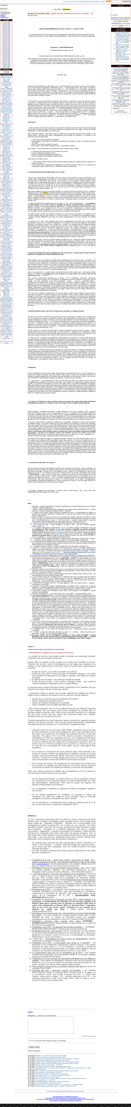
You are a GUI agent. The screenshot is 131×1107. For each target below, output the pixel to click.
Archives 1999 (6, 66)
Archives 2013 (6, 43)
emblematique (126, 23)
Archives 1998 (6, 67)
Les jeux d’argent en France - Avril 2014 (6, 144)
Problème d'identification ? (4, 16)
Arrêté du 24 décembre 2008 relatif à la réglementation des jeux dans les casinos (6, 280)
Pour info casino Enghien (119, 79)
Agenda (83, 1)
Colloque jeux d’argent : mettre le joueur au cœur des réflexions (52, 1084)
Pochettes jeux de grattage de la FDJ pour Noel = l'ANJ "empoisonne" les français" (58, 1062)
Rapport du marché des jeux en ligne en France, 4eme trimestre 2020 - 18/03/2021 (6, 79)
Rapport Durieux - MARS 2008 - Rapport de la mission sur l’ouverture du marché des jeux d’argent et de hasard (6, 294)
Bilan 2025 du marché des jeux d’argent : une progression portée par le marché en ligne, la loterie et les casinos (123, 57)
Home (64, 1)
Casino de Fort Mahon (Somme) (120, 99)
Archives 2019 (6, 33)
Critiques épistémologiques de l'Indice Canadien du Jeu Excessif (53, 1063)
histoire (125, 21)
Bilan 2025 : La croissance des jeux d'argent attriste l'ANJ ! (51, 1059)
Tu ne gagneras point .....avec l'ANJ (45, 1083)
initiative (121, 25)
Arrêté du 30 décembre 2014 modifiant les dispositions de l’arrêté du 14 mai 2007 (6, 119)
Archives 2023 (6, 26)
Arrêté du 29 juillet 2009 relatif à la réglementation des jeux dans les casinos (6, 265)
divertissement (116, 23)
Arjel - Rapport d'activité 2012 (6, 157)
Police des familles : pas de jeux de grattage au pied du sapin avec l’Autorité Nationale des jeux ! (61, 1081)
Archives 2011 (6, 46)
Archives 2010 (6, 48)
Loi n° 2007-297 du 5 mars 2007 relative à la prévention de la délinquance (6, 322)
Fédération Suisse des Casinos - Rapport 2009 (6, 260)
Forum (69, 1)
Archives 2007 (6, 53)
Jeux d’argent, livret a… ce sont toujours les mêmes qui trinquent (53, 1078)
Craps (115, 21)
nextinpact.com (39, 526)
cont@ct (103, 1)
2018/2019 (6, 71)
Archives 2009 (6, 49)
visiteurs (120, 21)
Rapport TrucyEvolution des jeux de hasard (6, 340)
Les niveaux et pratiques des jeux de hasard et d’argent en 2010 (6, 217)
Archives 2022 (6, 28)
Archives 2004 (6, 58)
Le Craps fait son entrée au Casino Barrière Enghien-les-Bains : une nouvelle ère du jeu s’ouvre (123, 40)
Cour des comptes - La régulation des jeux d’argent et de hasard (6, 85)
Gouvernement (38, 206)
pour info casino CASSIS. (119, 71)
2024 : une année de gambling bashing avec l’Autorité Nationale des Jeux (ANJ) (57, 1074)
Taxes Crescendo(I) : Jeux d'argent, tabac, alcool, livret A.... (51, 1060)
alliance (121, 27)
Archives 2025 (6, 23)
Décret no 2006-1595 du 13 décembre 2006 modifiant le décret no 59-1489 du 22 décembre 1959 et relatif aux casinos (6, 330)
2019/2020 (6, 72)
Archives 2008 (6, 51)
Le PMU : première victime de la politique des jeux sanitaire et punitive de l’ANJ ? (57, 1066)
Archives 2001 (6, 62)
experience (115, 25)
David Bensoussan (64, 520)
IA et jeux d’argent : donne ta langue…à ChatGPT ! (49, 1068)
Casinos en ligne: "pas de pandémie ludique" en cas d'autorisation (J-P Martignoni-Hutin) (59, 1088)
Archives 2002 (6, 61)
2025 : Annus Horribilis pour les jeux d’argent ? (48, 1080)
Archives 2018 (6, 35)
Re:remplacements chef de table (120, 83)
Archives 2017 (6, 36)
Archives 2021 (6, 30)
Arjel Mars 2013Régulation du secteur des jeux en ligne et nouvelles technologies (6, 162)
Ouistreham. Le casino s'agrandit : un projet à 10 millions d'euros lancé (122, 50)
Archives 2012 (6, 44)
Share (30, 1012)
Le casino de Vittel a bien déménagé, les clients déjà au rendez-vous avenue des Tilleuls (123, 34)
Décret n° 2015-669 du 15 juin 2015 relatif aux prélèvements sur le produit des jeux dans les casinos (6, 91)
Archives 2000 (6, 64)
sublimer (127, 25)
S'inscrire (32, 1044)
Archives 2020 (6, 31)
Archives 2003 (6, 59)
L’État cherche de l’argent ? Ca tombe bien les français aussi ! (52, 1077)
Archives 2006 (6, 54)
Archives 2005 (6, 56)
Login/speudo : (4, 5)
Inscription (3, 14)
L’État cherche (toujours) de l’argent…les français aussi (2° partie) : (53, 1069)
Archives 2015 (6, 39)
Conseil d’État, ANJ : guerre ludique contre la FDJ (49, 1075)
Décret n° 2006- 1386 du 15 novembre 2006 (6, 336)
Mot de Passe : (4, 8)
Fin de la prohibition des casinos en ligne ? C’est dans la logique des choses (56, 1089)
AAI (62, 528)
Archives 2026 (6, 21)
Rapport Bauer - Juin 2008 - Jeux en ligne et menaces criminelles (6, 287)
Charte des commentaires (89, 1039)
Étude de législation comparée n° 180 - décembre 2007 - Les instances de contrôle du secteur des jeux (6, 309)
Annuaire (97, 1)
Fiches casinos (76, 1)
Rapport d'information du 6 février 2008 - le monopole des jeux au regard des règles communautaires (6, 302)
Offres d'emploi (90, 1)
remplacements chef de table (119, 91)
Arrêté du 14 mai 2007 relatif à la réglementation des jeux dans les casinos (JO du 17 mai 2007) (6, 316)
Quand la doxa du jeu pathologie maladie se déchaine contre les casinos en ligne (57, 1065)
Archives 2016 (6, 38)
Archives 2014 (6, 41)
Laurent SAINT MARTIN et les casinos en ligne (48, 1086)
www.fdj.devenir (43, 864)
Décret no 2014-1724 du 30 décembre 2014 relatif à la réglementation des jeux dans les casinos (6, 139)
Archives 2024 (6, 25)
